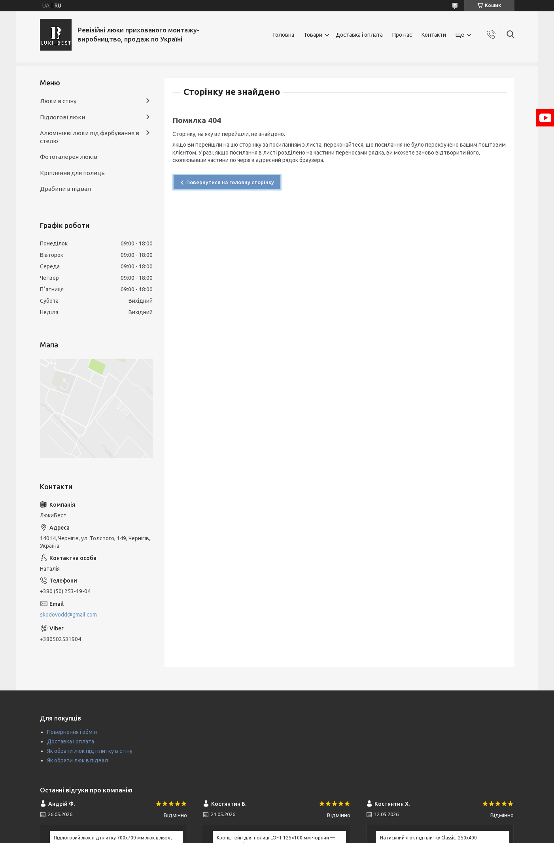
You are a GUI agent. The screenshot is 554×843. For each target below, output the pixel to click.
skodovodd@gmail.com (68, 614)
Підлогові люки (62, 117)
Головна (283, 35)
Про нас (402, 35)
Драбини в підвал (65, 188)
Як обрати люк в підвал (77, 760)
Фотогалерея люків (68, 156)
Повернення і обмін (72, 732)
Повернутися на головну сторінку (230, 182)
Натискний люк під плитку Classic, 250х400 (428, 837)
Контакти (434, 35)
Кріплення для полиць (72, 173)
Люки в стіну (58, 101)
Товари (313, 35)
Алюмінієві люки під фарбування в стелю (89, 137)
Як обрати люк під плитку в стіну (89, 751)
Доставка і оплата (359, 35)
